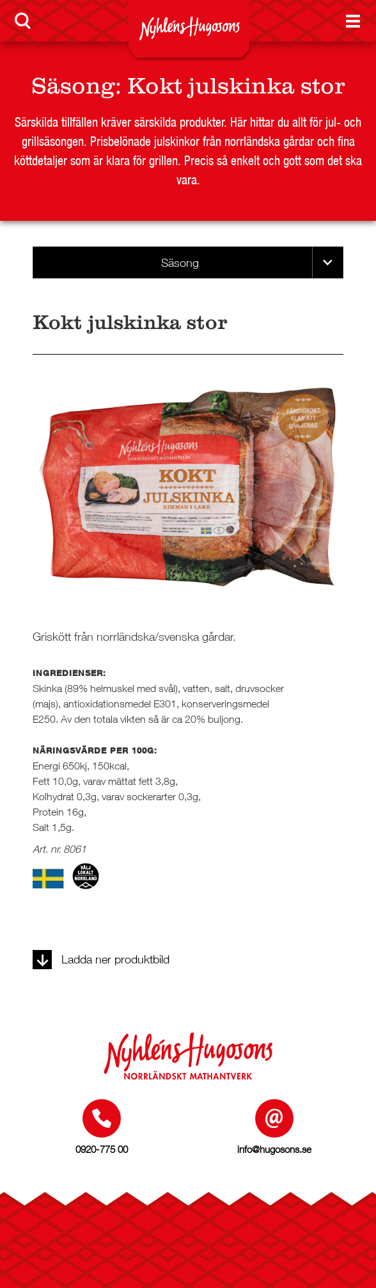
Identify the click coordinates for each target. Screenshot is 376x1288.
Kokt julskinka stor (236, 85)
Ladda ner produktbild (101, 959)
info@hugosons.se (274, 1149)
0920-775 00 (101, 1149)
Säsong (73, 85)
